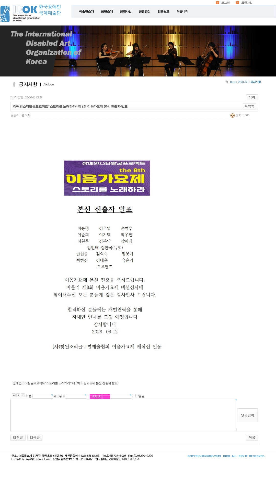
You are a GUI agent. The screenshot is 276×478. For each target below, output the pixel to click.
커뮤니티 (182, 11)
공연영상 (145, 11)
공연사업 (126, 11)
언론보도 (163, 11)
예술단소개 (86, 11)
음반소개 (107, 11)
